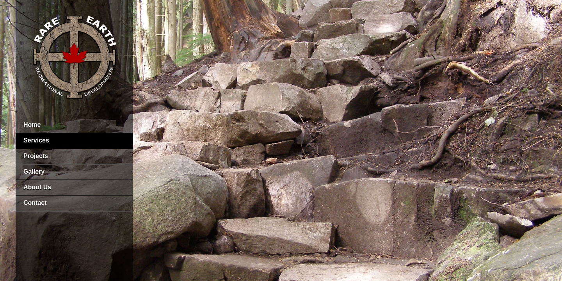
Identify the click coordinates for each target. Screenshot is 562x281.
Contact (35, 202)
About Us (37, 187)
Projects (35, 156)
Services (36, 140)
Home (32, 124)
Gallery (33, 171)
